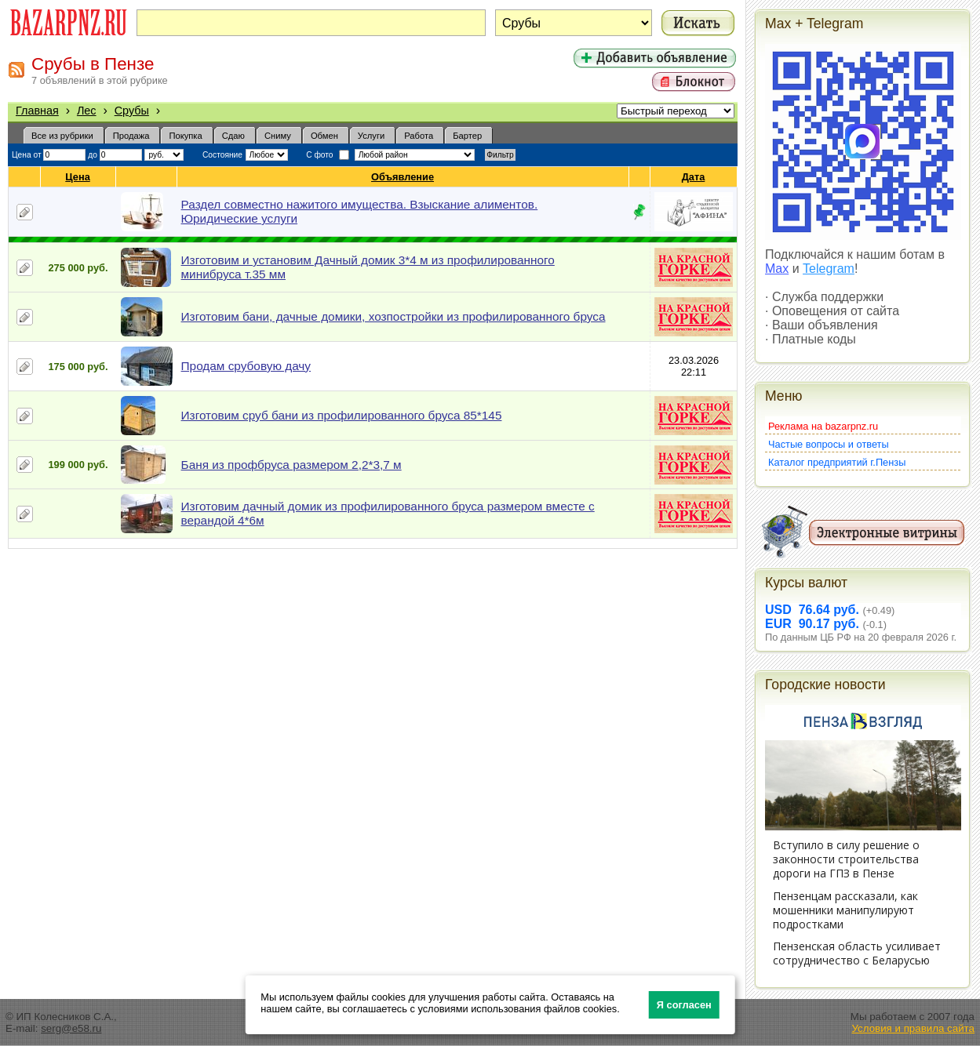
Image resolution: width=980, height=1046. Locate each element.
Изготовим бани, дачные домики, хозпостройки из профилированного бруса (393, 316)
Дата (694, 177)
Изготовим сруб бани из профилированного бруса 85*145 (341, 415)
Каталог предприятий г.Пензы (836, 462)
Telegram (828, 268)
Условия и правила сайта (913, 1028)
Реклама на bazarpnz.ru (823, 426)
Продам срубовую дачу (246, 365)
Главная (37, 110)
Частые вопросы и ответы (828, 444)
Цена (77, 177)
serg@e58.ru (71, 1028)
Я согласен (684, 1005)
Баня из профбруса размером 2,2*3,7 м (291, 464)
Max (777, 268)
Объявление (403, 177)
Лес (87, 110)
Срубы (132, 110)
